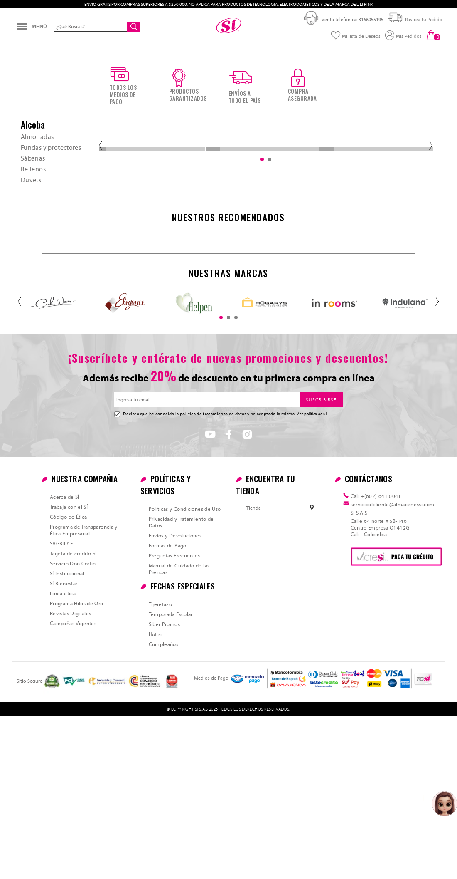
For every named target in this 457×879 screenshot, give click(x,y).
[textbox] (90, 41)
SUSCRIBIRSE (321, 563)
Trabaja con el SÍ (69, 669)
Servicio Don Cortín (73, 726)
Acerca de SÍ (64, 659)
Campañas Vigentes (73, 786)
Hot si (155, 797)
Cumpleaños (164, 807)
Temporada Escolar (171, 777)
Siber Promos (164, 787)
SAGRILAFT (62, 706)
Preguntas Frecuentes (174, 718)
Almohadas (37, 285)
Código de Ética (68, 679)
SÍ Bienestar (63, 746)
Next (430, 294)
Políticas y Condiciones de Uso (185, 672)
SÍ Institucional (67, 736)
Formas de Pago (168, 708)
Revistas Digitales (70, 776)
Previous (100, 294)
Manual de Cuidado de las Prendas (179, 731)
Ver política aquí (312, 576)
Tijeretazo (160, 767)
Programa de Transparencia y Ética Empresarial (84, 693)
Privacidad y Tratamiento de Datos (181, 685)
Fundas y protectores (51, 296)
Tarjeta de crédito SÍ (73, 716)
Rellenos (33, 318)
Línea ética (63, 756)
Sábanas (33, 307)
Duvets (31, 328)
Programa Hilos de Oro (76, 766)
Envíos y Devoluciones (175, 698)
